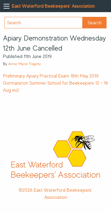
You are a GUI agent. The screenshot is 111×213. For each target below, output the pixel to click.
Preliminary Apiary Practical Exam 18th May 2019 (51, 76)
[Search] (43, 22)
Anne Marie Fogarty (24, 64)
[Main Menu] (6, 6)
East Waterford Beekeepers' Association (53, 6)
